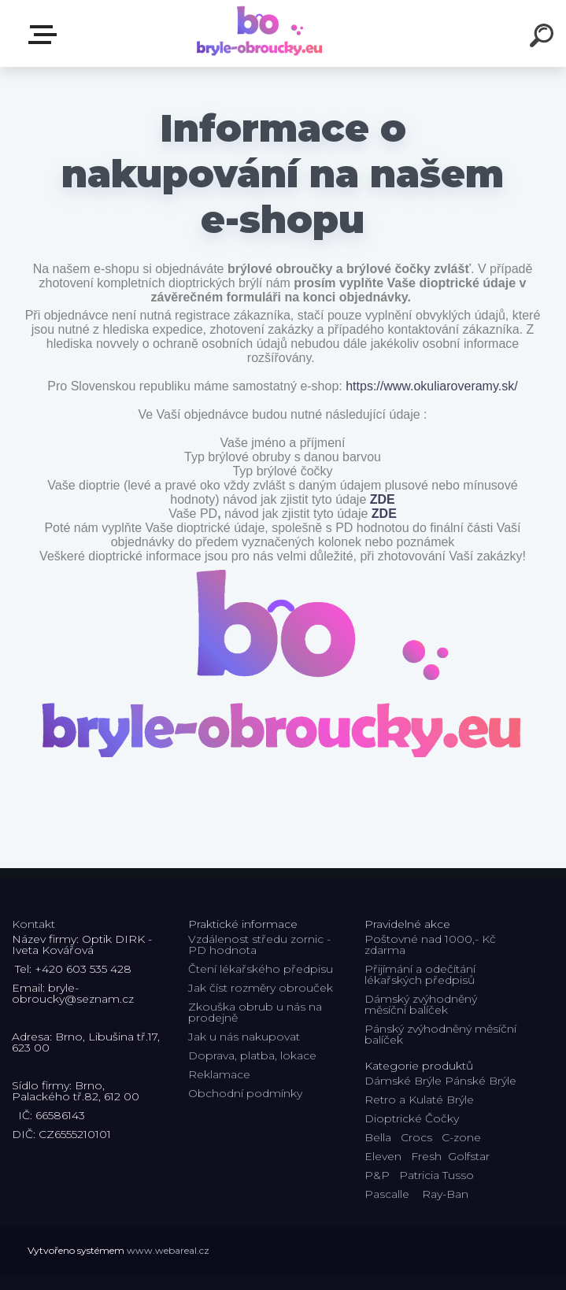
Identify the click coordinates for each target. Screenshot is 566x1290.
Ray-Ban (445, 1193)
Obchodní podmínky (245, 1093)
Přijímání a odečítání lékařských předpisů (419, 974)
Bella (377, 1137)
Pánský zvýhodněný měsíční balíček (440, 1034)
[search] (544, 38)
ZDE (382, 499)
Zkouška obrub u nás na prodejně (255, 1012)
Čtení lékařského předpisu (260, 968)
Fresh (426, 1156)
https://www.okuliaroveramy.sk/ (431, 386)
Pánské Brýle (480, 1080)
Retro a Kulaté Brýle (419, 1099)
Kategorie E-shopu (45, 34)
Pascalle (386, 1193)
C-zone (461, 1137)
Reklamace (219, 1074)
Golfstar (469, 1156)
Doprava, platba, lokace (252, 1055)
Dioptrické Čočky (411, 1118)
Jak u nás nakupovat (244, 1036)
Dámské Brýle (403, 1080)
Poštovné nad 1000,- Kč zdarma (430, 944)
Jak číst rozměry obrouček (260, 987)
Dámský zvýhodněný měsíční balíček (420, 1004)
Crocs (416, 1137)
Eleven (382, 1156)
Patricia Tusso (436, 1175)
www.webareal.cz (168, 1250)
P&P (377, 1175)
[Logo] (259, 33)
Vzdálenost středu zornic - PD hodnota (259, 944)
